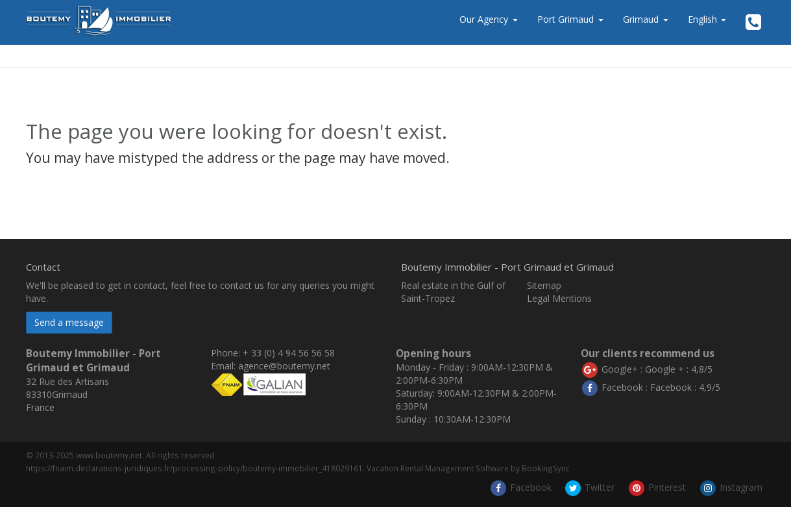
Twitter (589, 487)
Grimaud (641, 19)
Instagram (730, 487)
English (707, 19)
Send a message (69, 322)
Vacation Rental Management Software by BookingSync (468, 468)
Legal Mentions (559, 298)
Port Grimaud (565, 19)
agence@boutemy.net (284, 366)
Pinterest (656, 487)
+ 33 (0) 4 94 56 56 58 (289, 353)
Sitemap (544, 285)
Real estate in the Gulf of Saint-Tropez (453, 291)
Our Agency (483, 19)
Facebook (520, 487)
